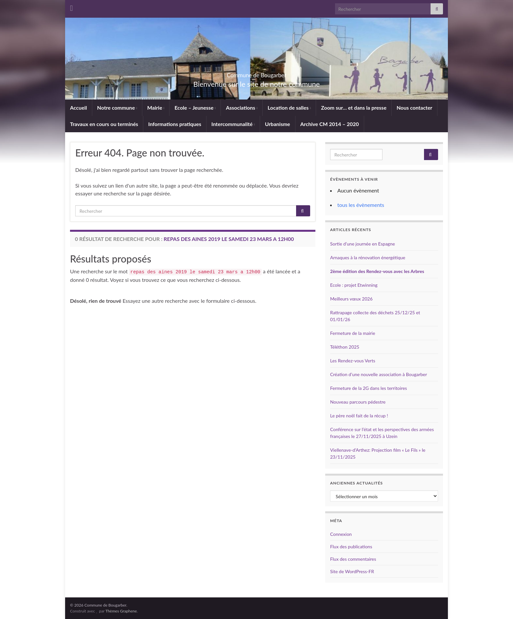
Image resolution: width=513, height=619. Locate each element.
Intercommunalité (233, 124)
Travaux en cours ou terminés (104, 124)
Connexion (341, 534)
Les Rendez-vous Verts (352, 360)
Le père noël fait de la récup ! (359, 415)
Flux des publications (351, 546)
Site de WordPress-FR (352, 571)
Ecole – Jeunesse (195, 107)
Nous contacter (414, 107)
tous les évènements (360, 205)
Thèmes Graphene (121, 611)
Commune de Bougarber (257, 73)
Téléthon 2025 (344, 347)
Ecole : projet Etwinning (354, 285)
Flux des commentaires (353, 559)
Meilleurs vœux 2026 (351, 298)
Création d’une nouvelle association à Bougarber (378, 374)
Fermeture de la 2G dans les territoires (368, 388)
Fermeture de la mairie (352, 333)
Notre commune (117, 107)
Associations (241, 107)
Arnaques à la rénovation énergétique (367, 257)
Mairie (155, 107)
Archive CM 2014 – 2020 (329, 124)
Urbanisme (277, 124)
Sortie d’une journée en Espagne (362, 243)
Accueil (78, 107)
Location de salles (289, 107)
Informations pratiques (174, 124)
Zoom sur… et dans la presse (353, 107)
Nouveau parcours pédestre (357, 402)
